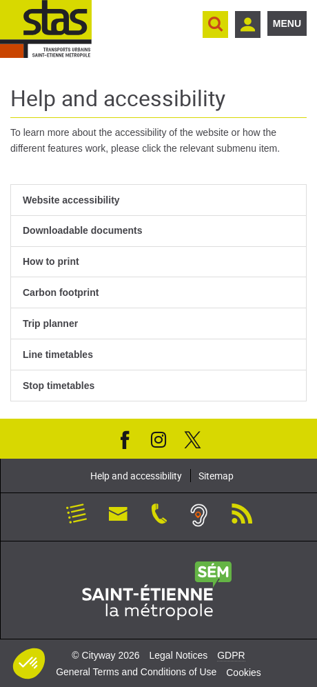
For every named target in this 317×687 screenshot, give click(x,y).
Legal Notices (178, 655)
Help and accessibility (136, 475)
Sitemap (216, 475)
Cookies (243, 672)
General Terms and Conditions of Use (136, 671)
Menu (287, 23)
